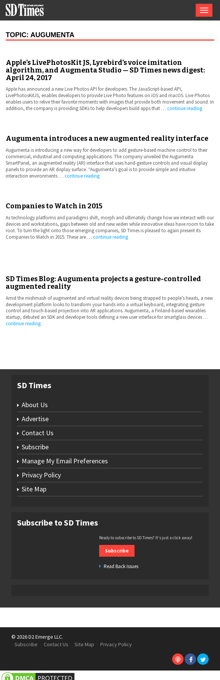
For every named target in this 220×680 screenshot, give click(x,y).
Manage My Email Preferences (65, 460)
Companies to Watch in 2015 (54, 206)
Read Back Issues (121, 566)
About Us (35, 404)
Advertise (35, 418)
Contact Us (38, 432)
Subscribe (35, 446)
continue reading (184, 108)
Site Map (34, 489)
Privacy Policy (41, 475)
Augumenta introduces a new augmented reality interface (107, 138)
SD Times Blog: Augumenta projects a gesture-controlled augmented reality (103, 283)
